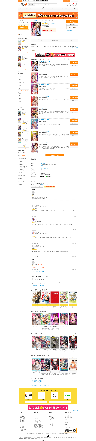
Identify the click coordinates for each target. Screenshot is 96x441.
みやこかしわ (34, 307)
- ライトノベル (22, 419)
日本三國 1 (55, 306)
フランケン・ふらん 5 (44, 108)
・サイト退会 (36, 422)
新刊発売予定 (21, 153)
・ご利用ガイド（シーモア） (54, 420)
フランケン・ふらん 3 (44, 84)
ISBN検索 (61, 433)
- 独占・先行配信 (22, 425)
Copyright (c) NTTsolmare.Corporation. (48, 440)
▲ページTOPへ (75, 410)
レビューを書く (45, 24)
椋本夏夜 (24, 122)
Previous (32, 298)
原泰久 (20, 99)
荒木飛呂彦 (20, 102)
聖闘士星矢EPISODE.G (24, 57)
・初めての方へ (51, 419)
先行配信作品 (21, 164)
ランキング (21, 155)
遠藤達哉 (23, 113)
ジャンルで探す (31, 4)
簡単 (69, 59)
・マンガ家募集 (66, 415)
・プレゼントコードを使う (38, 425)
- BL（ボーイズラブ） (23, 417)
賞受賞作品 (21, 169)
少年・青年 (26, 8)
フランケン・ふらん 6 (44, 119)
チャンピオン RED (43, 167)
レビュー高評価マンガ (22, 175)
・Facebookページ (67, 421)
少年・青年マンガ (34, 380)
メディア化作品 (21, 170)
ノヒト (61, 374)
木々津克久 (44, 22)
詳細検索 (20, 178)
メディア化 (70, 8)
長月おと (26, 144)
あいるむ (23, 129)
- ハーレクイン (22, 422)
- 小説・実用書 (22, 421)
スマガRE (23, 62)
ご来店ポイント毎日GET (23, 166)
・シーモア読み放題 (22, 429)
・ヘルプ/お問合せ (52, 418)
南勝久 (20, 101)
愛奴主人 (52, 329)
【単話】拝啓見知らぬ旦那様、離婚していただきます (25, 127)
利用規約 (30, 433)
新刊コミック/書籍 (21, 152)
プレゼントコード (22, 183)
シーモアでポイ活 (22, 167)
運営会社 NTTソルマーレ (66, 433)
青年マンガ (36, 20)
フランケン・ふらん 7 (44, 131)
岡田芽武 (26, 58)
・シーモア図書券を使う (38, 424)
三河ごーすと (61, 351)
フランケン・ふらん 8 (44, 142)
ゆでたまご (20, 104)
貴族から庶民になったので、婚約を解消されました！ (25, 120)
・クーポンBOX (36, 419)
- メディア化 (22, 426)
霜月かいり (20, 96)
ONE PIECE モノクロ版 (25, 134)
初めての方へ (21, 34)
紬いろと (23, 128)
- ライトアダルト (22, 427)
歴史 (19, 88)
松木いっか (54, 307)
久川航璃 (26, 128)
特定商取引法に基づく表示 (50, 433)
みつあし (44, 351)
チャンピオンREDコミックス (51, 167)
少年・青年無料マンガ (22, 160)
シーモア (20, 0)
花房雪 (65, 351)
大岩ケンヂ (23, 121)
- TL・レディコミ (22, 418)
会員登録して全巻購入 (54, 155)
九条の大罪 (55, 350)
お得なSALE (21, 163)
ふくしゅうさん (72, 350)
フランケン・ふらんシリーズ (44, 168)
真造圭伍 (73, 307)
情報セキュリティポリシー (42, 433)
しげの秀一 (20, 107)
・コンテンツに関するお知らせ (39, 427)
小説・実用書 (59, 8)
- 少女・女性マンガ (23, 416)
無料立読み (46, 326)
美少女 (41, 163)
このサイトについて (57, 433)
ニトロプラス (24, 64)
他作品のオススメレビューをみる (39, 285)
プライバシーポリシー (35, 433)
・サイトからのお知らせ (38, 426)
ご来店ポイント (36, 402)
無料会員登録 (66, 0)
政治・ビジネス (21, 82)
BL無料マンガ (21, 161)
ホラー (33, 49)
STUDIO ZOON (38, 349)
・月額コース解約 (37, 420)
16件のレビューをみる (45, 184)
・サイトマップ (51, 425)
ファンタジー (21, 74)
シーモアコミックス (42, 8)
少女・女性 (31, 8)
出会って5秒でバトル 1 (36, 306)
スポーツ (20, 87)
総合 (20, 8)
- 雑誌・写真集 (22, 420)
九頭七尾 (64, 374)
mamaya (34, 349)
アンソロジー (21, 95)
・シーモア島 (51, 417)
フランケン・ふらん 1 (44, 61)
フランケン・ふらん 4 (44, 96)
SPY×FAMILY (24, 112)
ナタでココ (70, 351)
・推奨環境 (51, 424)
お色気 (20, 79)
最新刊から (76, 59)
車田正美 (23, 58)
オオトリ (23, 144)
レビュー (29, 0)
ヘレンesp (23, 40)
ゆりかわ (73, 374)
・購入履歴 (36, 418)
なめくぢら (45, 329)
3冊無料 (63, 304)
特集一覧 (20, 172)
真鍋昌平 (20, 93)
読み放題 (24, 0)
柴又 (47, 351)
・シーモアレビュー (22, 430)
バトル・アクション (22, 77)
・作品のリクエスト (52, 423)
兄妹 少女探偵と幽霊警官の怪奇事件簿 (25, 47)
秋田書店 (41, 165)
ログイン (74, 0)
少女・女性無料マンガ (22, 158)
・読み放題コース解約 (38, 421)
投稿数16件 (48, 23)
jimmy (67, 374)
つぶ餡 (42, 329)
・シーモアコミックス (68, 417)
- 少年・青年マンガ (23, 415)
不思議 (44, 163)
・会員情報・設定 (37, 417)
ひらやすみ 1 (73, 306)
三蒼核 (73, 351)
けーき (54, 329)
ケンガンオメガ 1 (46, 306)
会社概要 (27, 433)
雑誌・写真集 (64, 8)
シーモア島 (33, 0)
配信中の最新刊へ (70, 30)
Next (77, 298)
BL (36, 8)
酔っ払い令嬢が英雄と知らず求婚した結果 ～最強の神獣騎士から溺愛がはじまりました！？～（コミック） (25, 141)
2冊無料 (54, 304)
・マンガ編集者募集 (67, 416)
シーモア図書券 (21, 181)
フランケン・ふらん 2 (44, 73)
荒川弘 (20, 98)
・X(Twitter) (66, 422)
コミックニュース (22, 180)
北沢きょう (61, 307)
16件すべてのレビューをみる (38, 271)
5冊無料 (36, 304)
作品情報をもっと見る (74, 47)
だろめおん (43, 307)
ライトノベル (53, 8)
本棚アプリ (21, 184)
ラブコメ (20, 76)
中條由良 (23, 145)
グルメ (20, 85)
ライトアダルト (75, 8)
